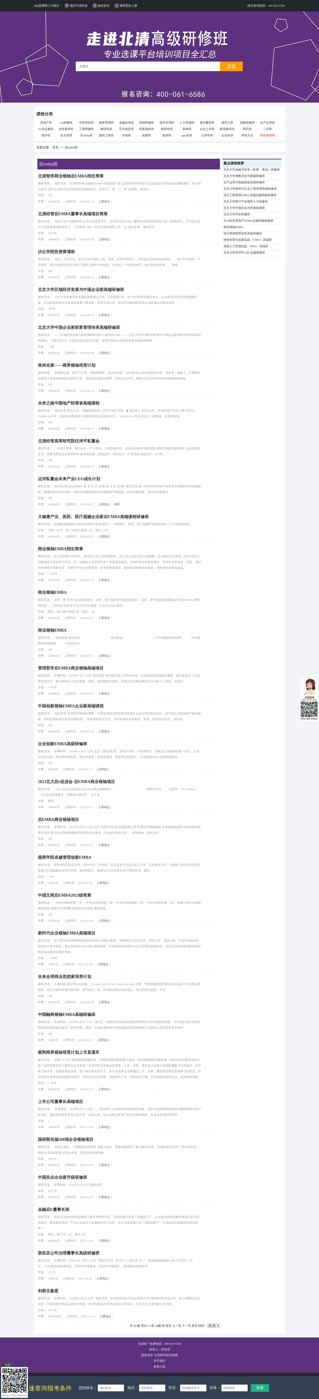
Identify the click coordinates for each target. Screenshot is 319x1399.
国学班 (46, 135)
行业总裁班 (46, 129)
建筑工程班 (106, 135)
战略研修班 (247, 122)
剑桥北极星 (48, 1291)
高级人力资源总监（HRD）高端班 (245, 246)
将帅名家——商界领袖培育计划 (66, 365)
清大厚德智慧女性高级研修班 (242, 233)
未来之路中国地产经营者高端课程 (68, 403)
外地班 (126, 135)
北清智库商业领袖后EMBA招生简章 (71, 176)
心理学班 (207, 135)
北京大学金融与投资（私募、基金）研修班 (251, 169)
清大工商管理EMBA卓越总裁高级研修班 (250, 195)
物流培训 (106, 129)
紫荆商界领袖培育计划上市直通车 (68, 1052)
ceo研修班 (66, 122)
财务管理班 (106, 122)
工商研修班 (86, 129)
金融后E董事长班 (53, 1209)
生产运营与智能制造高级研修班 (244, 182)
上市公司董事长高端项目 (60, 1101)
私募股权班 (146, 129)
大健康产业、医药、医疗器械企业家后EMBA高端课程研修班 (93, 516)
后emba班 (86, 135)
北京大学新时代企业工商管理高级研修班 (250, 188)
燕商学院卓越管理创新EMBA (64, 857)
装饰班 (187, 129)
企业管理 (66, 135)
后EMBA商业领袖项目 (58, 819)
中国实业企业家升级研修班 (62, 1177)
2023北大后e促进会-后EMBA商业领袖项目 (76, 781)
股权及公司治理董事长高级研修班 (68, 1253)
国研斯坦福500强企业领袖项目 (65, 1139)
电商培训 (167, 129)
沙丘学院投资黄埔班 (56, 251)
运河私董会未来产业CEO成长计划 (69, 479)
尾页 (195, 1325)
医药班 (247, 129)
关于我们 (159, 1361)
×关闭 (6, 1365)
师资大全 (247, 135)
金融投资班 (126, 122)
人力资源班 (187, 122)
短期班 (146, 135)
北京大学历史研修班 (236, 214)
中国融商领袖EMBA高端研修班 (66, 1014)
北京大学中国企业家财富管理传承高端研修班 (79, 327)
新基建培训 (227, 129)
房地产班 (46, 122)
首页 (55, 147)
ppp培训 (187, 135)
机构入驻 (159, 1366)
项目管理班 (167, 122)
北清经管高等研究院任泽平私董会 (68, 441)
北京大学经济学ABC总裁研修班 (244, 252)
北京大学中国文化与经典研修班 (244, 208)
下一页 (186, 1325)
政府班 (166, 135)
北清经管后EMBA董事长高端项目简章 (73, 214)
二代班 (267, 129)
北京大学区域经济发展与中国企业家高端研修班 (81, 289)
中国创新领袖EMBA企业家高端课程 (71, 706)
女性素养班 (66, 129)
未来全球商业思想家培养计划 (64, 976)
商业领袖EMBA (233, 227)
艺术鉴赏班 (126, 129)
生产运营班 (267, 122)
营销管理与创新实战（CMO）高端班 (247, 239)
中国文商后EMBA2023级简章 (64, 895)
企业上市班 (207, 129)
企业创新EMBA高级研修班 (62, 744)
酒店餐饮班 (207, 122)
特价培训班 (267, 135)
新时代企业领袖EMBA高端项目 (66, 933)
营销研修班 (146, 122)
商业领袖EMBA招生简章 (60, 549)
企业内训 (227, 135)
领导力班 (227, 122)
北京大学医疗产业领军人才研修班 (245, 201)
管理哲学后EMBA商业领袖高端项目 (71, 668)
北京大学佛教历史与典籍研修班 (244, 176)
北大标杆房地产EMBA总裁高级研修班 (248, 220)
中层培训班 (86, 122)
